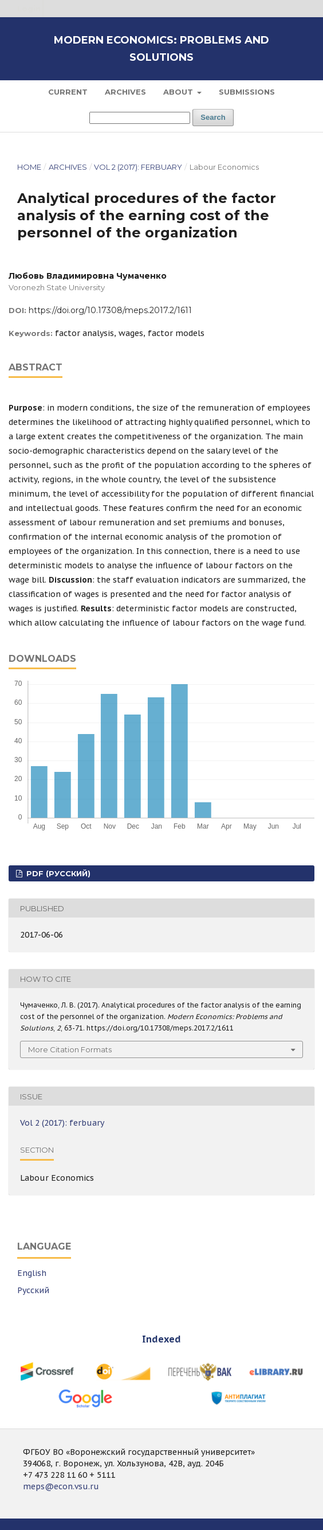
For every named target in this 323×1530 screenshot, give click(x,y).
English (31, 1273)
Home (29, 166)
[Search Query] (139, 118)
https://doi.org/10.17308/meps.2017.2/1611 (110, 310)
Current (68, 91)
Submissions (247, 91)
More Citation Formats (70, 1049)
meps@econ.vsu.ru (61, 1486)
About (179, 91)
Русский (33, 1290)
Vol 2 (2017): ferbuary (138, 166)
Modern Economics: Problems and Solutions (161, 49)
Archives (125, 91)
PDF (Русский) (57, 873)
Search (212, 117)
